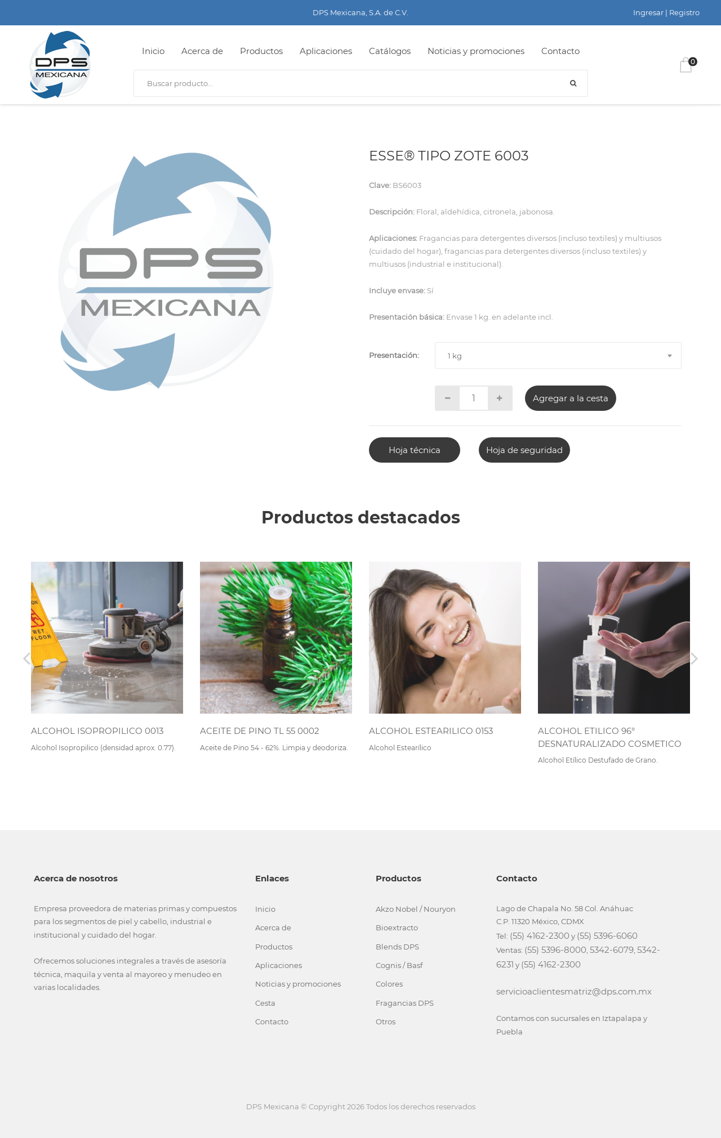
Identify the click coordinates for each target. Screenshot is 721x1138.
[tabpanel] (165, 272)
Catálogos (390, 51)
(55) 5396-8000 (555, 949)
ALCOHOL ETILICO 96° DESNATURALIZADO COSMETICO (610, 737)
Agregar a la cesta (570, 398)
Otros (385, 1021)
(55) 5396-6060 (607, 935)
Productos (261, 51)
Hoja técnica (414, 450)
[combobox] (558, 355)
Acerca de (202, 51)
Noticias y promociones (476, 51)
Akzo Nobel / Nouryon (416, 908)
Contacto (560, 51)
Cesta (265, 1002)
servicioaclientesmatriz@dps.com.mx (574, 991)
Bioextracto (397, 927)
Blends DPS (397, 946)
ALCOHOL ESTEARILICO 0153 (431, 730)
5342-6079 (612, 949)
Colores (389, 983)
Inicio (153, 51)
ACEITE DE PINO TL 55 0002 (259, 730)
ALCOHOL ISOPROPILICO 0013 (97, 730)
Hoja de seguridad (524, 450)
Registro (684, 12)
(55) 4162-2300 (539, 935)
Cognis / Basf (399, 965)
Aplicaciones (326, 51)
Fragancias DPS (405, 1002)
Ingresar (648, 12)
